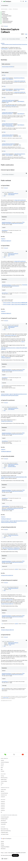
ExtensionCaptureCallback (7, 66)
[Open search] (21, 1)
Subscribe (15, 855)
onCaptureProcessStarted (19, 81)
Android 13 (3, 805)
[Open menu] (2, 1)
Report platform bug (4, 828)
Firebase (2, 845)
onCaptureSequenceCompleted (8, 143)
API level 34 (6, 320)
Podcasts (2, 771)
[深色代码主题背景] (26, 37)
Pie (1, 812)
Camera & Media (4, 781)
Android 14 (3, 803)
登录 (26, 1)
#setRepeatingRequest (6, 240)
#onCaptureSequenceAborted (7, 629)
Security (2, 763)
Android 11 (3, 808)
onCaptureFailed (5, 78)
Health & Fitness (3, 779)
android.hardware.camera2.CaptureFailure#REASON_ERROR (15, 302)
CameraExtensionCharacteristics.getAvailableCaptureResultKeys (12, 509)
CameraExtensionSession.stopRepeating (11, 548)
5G (1, 784)
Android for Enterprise (5, 762)
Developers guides (4, 818)
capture (23, 341)
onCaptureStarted (6, 153)
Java (26, 34)
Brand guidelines (11, 852)
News (2, 767)
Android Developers (4, 9)
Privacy (2, 783)
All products (3, 848)
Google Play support (4, 832)
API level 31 (6, 26)
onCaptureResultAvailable (7, 123)
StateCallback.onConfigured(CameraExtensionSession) (13, 223)
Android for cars (4, 794)
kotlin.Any (2, 43)
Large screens (3, 789)
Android (2, 760)
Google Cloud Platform (5, 846)
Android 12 (3, 806)
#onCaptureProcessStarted (7, 575)
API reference (4, 5)
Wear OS (2, 791)
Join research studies (4, 834)
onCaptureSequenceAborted (8, 134)
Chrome (2, 843)
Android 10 (3, 810)
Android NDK (3, 824)
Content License (6, 697)
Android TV (3, 796)
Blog (1, 769)
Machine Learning (4, 777)
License (6, 852)
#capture (3, 238)
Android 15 (3, 801)
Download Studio (4, 822)
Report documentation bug (6, 830)
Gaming (2, 775)
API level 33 (6, 458)
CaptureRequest (4, 48)
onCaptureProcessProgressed (8, 100)
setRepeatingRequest (5, 357)
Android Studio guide (5, 816)
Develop (10, 9)
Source (2, 765)
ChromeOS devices (4, 793)
